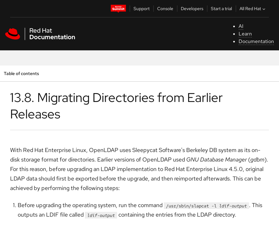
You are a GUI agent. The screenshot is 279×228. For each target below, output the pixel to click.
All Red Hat (253, 8)
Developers (192, 8)
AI (241, 26)
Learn (245, 33)
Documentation (256, 41)
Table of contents (21, 73)
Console (165, 8)
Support (142, 8)
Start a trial (221, 8)
